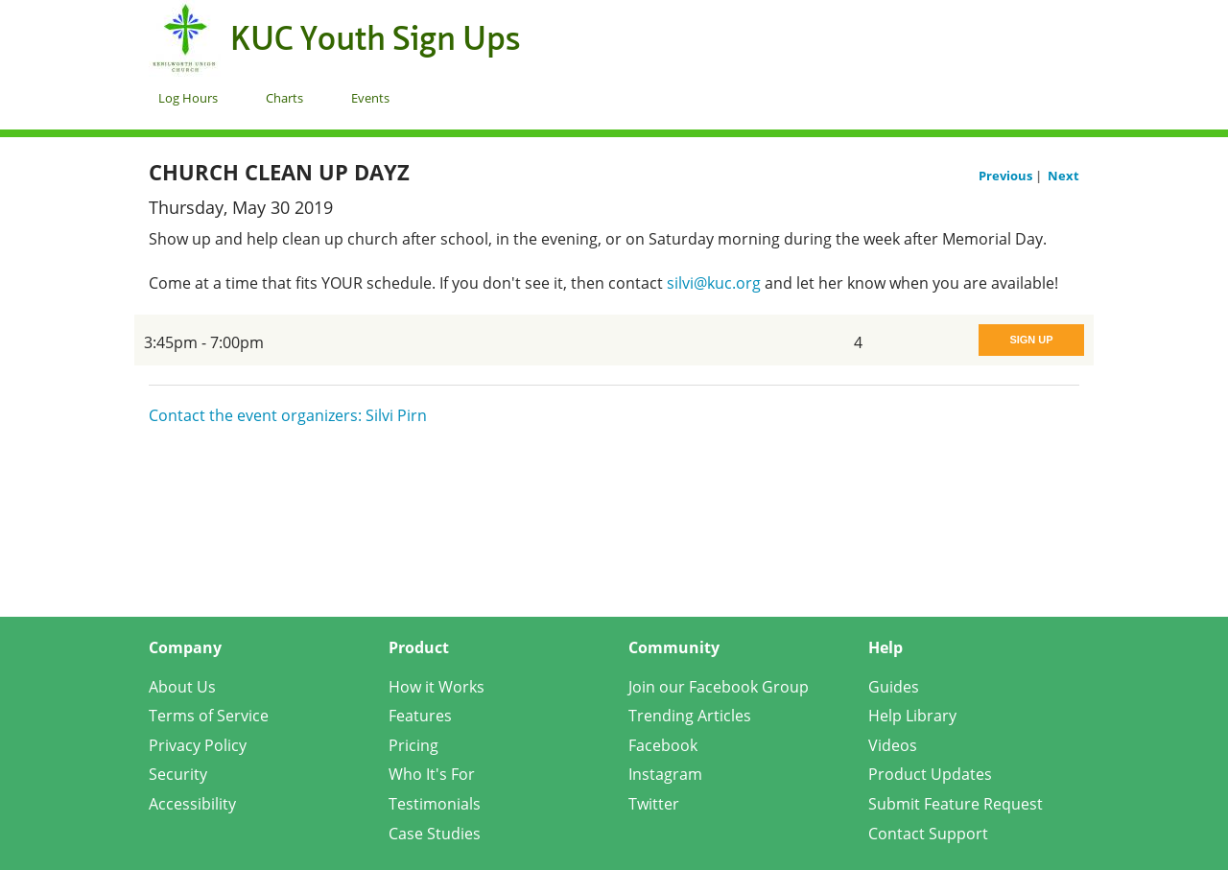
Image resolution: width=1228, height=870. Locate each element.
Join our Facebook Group (718, 686)
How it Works (436, 686)
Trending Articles (689, 715)
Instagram (665, 774)
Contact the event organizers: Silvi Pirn (288, 415)
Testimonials (435, 803)
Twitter (653, 803)
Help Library (912, 715)
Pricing (413, 745)
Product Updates (930, 774)
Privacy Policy (198, 745)
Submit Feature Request (955, 803)
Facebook (662, 745)
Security (178, 774)
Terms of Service (209, 715)
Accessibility (192, 803)
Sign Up (1030, 339)
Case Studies (435, 833)
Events (370, 97)
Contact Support (928, 833)
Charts (284, 97)
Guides (893, 686)
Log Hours (188, 97)
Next (1063, 175)
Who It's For (432, 774)
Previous (1007, 175)
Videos (892, 745)
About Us (182, 686)
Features (420, 715)
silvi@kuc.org (714, 283)
